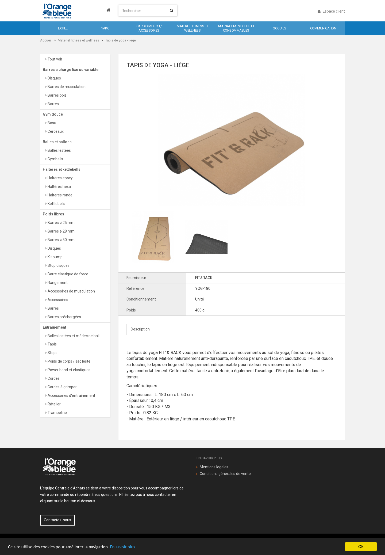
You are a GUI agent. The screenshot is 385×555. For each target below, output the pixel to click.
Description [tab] (140, 329)
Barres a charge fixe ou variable (70, 69)
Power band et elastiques (68, 370)
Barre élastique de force (67, 274)
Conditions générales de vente (225, 474)
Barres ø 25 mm (61, 223)
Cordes (53, 378)
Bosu (51, 123)
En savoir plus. (123, 547)
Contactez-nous (57, 520)
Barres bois (57, 95)
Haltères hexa (59, 186)
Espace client (331, 11)
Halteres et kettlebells (61, 169)
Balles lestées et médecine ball (73, 336)
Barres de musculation (66, 87)
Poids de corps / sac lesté (68, 361)
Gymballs (55, 159)
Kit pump (55, 257)
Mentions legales (214, 467)
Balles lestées (59, 150)
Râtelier (54, 404)
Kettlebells (56, 204)
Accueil (46, 40)
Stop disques (58, 265)
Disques (54, 78)
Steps (52, 353)
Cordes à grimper (62, 387)
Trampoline (57, 412)
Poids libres (53, 214)
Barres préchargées (64, 317)
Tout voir (54, 59)
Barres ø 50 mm (61, 240)
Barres (53, 104)
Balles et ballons (57, 142)
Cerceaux (55, 131)
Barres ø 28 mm (61, 231)
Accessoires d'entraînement (71, 395)
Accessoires (57, 300)
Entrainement (54, 327)
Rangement (57, 282)
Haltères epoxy (60, 178)
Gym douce (53, 114)
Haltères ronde (59, 195)
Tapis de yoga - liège (120, 40)
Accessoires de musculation (71, 291)
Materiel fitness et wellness (78, 40)
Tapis (52, 344)
